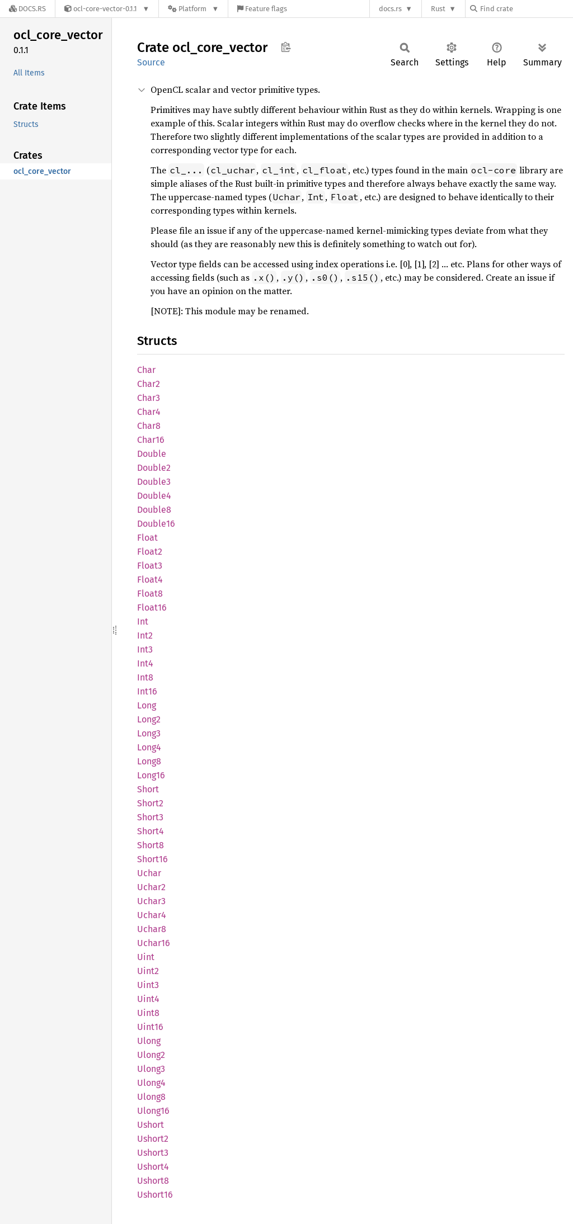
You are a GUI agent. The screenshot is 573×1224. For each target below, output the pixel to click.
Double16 (156, 523)
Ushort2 (152, 1138)
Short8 (150, 845)
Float (147, 537)
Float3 (149, 565)
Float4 (150, 579)
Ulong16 (153, 1110)
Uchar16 (153, 943)
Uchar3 (151, 901)
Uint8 (148, 1013)
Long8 (149, 761)
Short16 (152, 859)
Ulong (149, 1041)
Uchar (149, 873)
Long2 (149, 719)
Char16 (151, 439)
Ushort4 (153, 1166)
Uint (145, 957)
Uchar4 (151, 915)
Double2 (154, 467)
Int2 (145, 635)
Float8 (150, 593)
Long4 (149, 747)
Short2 (150, 803)
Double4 (154, 495)
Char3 (148, 398)
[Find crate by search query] (526, 8)
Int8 (145, 677)
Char (146, 370)
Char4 (149, 412)
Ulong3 (151, 1069)
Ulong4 (151, 1083)
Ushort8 (153, 1180)
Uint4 (148, 999)
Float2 (149, 551)
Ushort (150, 1124)
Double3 (154, 481)
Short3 (150, 817)
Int (142, 621)
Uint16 (150, 1027)
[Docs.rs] (27, 8)
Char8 (149, 425)
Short (148, 789)
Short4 (150, 831)
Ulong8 (151, 1096)
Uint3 (148, 985)
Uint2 (148, 971)
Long (146, 705)
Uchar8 (151, 929)
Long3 (149, 733)
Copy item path (285, 46)
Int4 (145, 663)
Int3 (145, 649)
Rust (438, 8)
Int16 (147, 691)
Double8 (154, 509)
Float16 (152, 607)
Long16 (151, 775)
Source (151, 62)
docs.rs (390, 8)
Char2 (148, 384)
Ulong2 (151, 1055)
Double (151, 453)
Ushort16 (155, 1194)
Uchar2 (151, 887)
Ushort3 (152, 1152)
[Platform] (193, 8)
